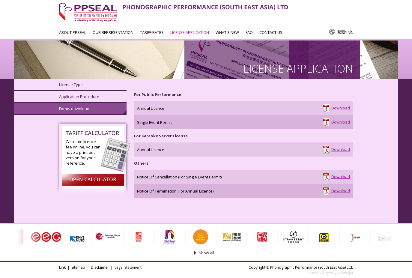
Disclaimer (100, 267)
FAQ (249, 32)
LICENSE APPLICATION (189, 32)
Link (62, 267)
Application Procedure (79, 96)
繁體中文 (345, 31)
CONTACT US (270, 32)
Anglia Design (341, 272)
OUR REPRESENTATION (113, 32)
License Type (71, 84)
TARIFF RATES (152, 32)
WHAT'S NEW (227, 32)
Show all (206, 252)
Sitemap (78, 267)
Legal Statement (128, 267)
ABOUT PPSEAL (72, 32)
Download (340, 108)
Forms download (74, 108)
